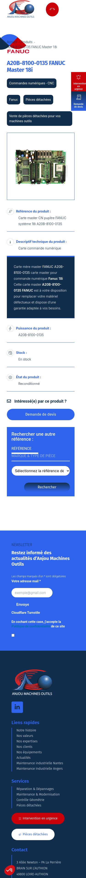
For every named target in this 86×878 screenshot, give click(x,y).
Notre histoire (26, 730)
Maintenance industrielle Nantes (40, 763)
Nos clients (24, 747)
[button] (9, 870)
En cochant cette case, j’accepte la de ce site (38, 624)
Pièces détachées (29, 805)
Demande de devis (78, 105)
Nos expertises (27, 741)
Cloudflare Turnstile (25, 612)
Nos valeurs (25, 736)
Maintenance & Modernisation (38, 794)
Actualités (24, 758)
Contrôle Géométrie (30, 800)
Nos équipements (29, 752)
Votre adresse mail (26, 581)
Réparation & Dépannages (35, 789)
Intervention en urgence (79, 86)
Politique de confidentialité (30, 626)
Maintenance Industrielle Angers (40, 769)
